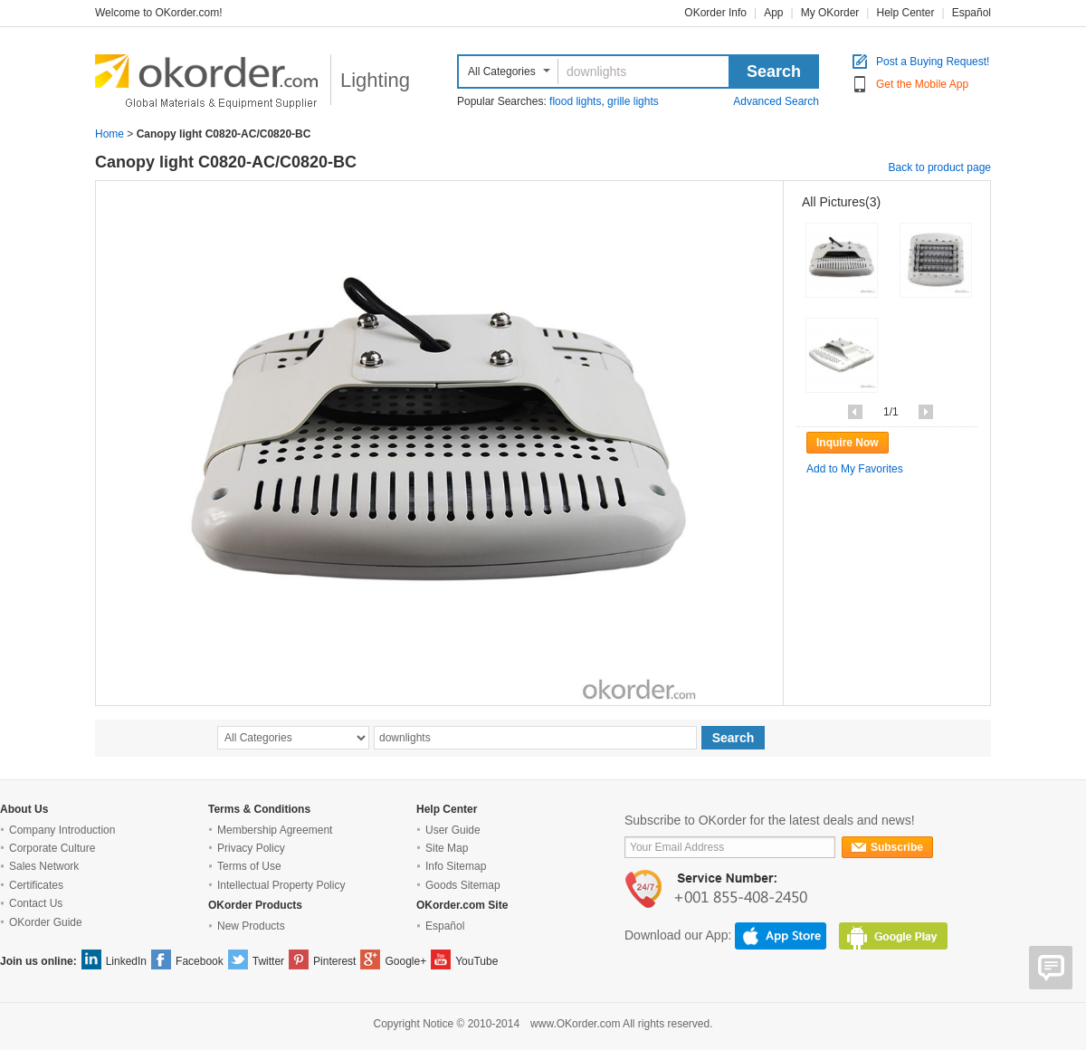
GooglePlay (893, 936)
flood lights (575, 101)
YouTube (476, 961)
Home (109, 134)
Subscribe (887, 847)
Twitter (268, 961)
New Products (251, 926)
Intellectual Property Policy (281, 885)
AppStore (780, 936)
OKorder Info (715, 12)
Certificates (36, 885)
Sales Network (44, 866)
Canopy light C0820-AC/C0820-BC (226, 162)
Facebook (200, 961)
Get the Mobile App (922, 85)
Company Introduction (62, 830)
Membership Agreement (274, 830)
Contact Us (35, 903)
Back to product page (940, 167)
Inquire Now (847, 442)
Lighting (375, 80)
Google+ (405, 961)
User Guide (453, 830)
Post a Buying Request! (932, 62)
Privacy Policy (251, 848)
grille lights (633, 101)
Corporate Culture (52, 848)
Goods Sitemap (462, 885)
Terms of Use (249, 866)
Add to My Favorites (854, 469)
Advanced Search (776, 101)
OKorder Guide (45, 922)
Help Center (905, 12)
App (773, 12)
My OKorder (830, 12)
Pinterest (334, 961)
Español (971, 12)
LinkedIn (126, 961)
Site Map (446, 848)
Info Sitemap (455, 866)
